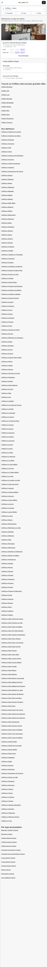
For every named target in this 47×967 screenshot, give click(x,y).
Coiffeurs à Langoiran (8, 441)
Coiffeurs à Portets (7, 587)
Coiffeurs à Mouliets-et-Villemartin (11, 551)
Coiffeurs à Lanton (7, 448)
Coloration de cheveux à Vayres (11, 850)
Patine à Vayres (6, 870)
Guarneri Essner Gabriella (10, 76)
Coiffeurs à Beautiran (7, 187)
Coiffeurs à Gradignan (8, 377)
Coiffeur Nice (5, 110)
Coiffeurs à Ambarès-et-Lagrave (11, 132)
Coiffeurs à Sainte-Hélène (9, 749)
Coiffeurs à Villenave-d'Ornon (10, 817)
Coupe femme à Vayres (8, 862)
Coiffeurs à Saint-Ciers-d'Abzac (11, 639)
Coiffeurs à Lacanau (7, 425)
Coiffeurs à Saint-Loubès (9, 666)
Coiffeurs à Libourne (7, 496)
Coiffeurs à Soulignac (7, 781)
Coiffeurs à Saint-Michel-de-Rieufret (12, 694)
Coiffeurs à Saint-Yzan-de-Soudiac (12, 734)
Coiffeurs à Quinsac (7, 599)
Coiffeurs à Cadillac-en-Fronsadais (12, 254)
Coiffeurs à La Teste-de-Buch (10, 421)
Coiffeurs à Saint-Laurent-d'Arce (11, 658)
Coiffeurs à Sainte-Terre (8, 753)
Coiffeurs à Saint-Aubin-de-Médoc (11, 627)
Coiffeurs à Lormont (7, 504)
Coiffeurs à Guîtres (7, 381)
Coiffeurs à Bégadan (7, 191)
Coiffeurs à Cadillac (7, 250)
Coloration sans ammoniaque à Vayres (13, 854)
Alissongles (6, 66)
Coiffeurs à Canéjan (7, 278)
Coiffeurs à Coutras (7, 322)
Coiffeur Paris (5, 114)
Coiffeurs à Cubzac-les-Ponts (10, 330)
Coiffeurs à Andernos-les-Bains (11, 136)
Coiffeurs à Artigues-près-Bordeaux (12, 155)
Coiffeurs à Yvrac (6, 821)
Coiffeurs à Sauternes (8, 769)
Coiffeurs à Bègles (6, 195)
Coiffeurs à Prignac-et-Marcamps (11, 591)
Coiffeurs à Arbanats (7, 140)
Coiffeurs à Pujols (6, 595)
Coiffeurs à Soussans (7, 785)
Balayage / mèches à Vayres (9, 830)
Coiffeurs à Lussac (7, 516)
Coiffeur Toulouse (6, 122)
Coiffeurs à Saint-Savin (8, 706)
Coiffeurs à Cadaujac (7, 246)
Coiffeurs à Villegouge (8, 813)
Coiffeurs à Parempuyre (8, 559)
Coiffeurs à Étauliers (7, 345)
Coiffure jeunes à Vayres (8, 846)
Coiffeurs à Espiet (6, 342)
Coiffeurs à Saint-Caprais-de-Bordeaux (13, 635)
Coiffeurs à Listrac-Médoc (9, 500)
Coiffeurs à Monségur (8, 543)
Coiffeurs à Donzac (7, 334)
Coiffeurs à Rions (6, 607)
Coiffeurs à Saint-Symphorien (10, 722)
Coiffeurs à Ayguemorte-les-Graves (12, 171)
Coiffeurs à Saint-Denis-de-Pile (10, 646)
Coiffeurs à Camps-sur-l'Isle (9, 274)
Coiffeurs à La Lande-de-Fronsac (11, 405)
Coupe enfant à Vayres (8, 858)
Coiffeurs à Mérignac (7, 536)
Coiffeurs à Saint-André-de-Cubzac (12, 619)
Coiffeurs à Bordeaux (7, 227)
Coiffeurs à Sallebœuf (8, 757)
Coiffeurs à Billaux (6, 211)
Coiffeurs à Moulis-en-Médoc (10, 555)
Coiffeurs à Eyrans (7, 349)
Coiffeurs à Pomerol (7, 583)
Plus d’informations (24, 55)
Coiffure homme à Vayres (9, 842)
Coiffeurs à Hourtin (7, 389)
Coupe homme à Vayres (8, 866)
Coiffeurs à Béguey (7, 199)
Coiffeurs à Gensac (7, 369)
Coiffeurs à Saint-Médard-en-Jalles (12, 690)
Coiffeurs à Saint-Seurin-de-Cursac (12, 710)
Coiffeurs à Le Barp (7, 452)
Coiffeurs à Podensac (7, 579)
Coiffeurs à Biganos (7, 207)
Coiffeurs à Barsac (7, 175)
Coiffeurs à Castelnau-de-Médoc (11, 290)
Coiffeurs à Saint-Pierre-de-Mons (11, 698)
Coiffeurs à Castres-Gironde (10, 298)
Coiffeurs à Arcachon (7, 144)
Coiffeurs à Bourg (6, 235)
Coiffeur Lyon (5, 95)
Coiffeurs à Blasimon (7, 219)
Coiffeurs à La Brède (7, 401)
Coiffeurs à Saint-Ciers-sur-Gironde (12, 642)
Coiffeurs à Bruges (7, 243)
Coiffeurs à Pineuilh (7, 575)
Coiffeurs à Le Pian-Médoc (9, 464)
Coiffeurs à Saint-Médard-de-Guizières (13, 686)
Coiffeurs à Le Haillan (7, 460)
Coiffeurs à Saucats (7, 765)
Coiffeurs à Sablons (7, 611)
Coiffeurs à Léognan (7, 488)
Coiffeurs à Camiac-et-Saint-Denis (11, 270)
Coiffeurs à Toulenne (7, 797)
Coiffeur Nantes (6, 106)
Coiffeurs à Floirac (6, 361)
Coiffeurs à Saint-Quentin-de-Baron (12, 702)
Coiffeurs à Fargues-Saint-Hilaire (11, 357)
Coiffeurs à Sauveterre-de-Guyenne (12, 773)
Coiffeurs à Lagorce (7, 429)
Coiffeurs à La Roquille (8, 413)
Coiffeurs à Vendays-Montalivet (11, 805)
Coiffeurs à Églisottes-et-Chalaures (12, 338)
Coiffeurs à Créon (6, 326)
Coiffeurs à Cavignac (7, 306)
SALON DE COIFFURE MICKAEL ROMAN (15, 43)
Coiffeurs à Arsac (6, 151)
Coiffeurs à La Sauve (7, 417)
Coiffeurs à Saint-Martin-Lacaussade (12, 678)
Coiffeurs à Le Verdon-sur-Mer (10, 480)
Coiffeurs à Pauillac (7, 563)
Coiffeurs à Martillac (7, 532)
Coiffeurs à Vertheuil (7, 809)
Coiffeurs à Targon (7, 793)
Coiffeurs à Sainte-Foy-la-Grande (11, 745)
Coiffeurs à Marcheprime (8, 524)
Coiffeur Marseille (6, 99)
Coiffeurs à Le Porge (7, 468)
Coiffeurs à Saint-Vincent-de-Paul (11, 726)
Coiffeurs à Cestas (7, 314)
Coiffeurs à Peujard (7, 571)
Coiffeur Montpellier (7, 103)
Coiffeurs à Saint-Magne (8, 670)
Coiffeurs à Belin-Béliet (8, 203)
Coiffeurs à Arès (6, 147)
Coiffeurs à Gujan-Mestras (9, 385)
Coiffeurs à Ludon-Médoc (9, 512)
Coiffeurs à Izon (6, 397)
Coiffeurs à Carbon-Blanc (9, 282)
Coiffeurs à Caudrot (7, 302)
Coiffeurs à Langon (7, 444)
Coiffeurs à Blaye (6, 223)
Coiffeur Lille (5, 91)
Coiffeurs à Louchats (7, 508)
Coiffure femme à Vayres (8, 838)
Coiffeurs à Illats (6, 393)
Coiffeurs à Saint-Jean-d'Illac (10, 654)
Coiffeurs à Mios (6, 540)
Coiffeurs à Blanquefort (8, 215)
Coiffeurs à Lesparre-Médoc (9, 492)
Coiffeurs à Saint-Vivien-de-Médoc (12, 730)
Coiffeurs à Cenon (6, 310)
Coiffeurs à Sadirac (7, 615)
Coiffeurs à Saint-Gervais (9, 650)
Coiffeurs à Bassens (7, 179)
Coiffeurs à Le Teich (7, 476)
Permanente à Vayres (7, 874)
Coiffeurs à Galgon (7, 365)
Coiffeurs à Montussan (8, 547)
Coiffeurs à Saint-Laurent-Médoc (11, 662)
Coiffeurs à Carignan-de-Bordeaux (11, 286)
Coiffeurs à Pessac (7, 567)
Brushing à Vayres (6, 834)
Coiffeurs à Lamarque (7, 433)
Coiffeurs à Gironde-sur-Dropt (10, 373)
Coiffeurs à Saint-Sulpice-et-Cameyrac (13, 718)
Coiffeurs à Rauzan (7, 603)
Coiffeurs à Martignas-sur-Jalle (10, 528)
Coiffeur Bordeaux (6, 87)
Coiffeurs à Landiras (7, 437)
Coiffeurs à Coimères (7, 318)
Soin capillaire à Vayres (8, 878)
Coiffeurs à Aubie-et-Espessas (10, 163)
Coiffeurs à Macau (6, 520)
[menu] (2, 2)
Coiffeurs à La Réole (7, 409)
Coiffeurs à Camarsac (8, 258)
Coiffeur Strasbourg (7, 118)
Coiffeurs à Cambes (7, 262)
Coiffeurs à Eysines (7, 353)
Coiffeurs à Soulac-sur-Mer (9, 777)
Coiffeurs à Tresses (7, 801)
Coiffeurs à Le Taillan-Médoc (10, 472)
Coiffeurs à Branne (7, 239)
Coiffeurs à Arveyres (7, 159)
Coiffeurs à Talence (7, 789)
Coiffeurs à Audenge (7, 167)
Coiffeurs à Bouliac (7, 231)
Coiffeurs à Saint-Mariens (9, 674)
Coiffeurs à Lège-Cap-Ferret (9, 484)
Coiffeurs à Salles (6, 761)
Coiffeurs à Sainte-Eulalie (9, 741)
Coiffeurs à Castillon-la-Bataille (10, 294)
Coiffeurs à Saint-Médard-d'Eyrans (12, 682)
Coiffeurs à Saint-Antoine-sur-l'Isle (12, 623)
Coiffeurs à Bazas (6, 183)
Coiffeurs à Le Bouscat (8, 456)
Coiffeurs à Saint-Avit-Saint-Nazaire (12, 631)
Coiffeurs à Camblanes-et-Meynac (11, 266)
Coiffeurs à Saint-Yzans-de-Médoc (12, 738)
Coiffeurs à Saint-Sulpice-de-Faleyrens (13, 714)
